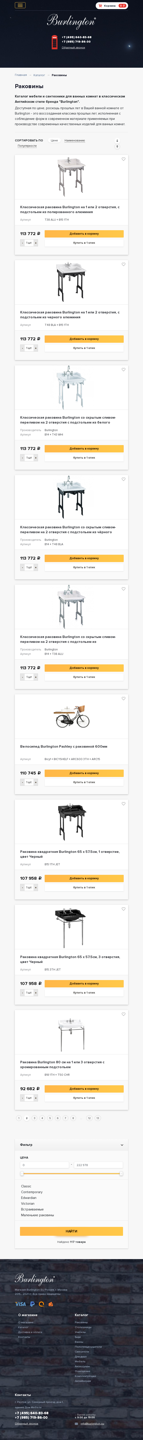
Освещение (82, 1371)
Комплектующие (85, 1376)
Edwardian (28, 1198)
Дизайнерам (83, 1381)
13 (98, 1118)
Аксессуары (82, 1366)
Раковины (81, 1322)
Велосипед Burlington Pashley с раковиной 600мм (63, 746)
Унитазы (80, 1332)
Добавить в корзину (84, 234)
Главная (21, 75)
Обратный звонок (73, 47)
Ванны (79, 1342)
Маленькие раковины (37, 1215)
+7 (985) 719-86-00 (76, 42)
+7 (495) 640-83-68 (76, 37)
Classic (26, 1186)
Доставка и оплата (30, 1332)
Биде (78, 1337)
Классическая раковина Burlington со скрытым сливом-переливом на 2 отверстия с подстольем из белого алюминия (68, 422)
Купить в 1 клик (84, 243)
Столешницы (83, 1327)
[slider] (22, 1173)
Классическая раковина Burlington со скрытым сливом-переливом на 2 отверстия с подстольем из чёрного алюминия (68, 532)
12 (89, 1118)
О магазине (26, 1322)
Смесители (82, 1351)
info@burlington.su (92, 1423)
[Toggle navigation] (20, 5)
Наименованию (75, 140)
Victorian (27, 1204)
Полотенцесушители (88, 1347)
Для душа (81, 1356)
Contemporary (31, 1192)
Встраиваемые (32, 1209)
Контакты (24, 1337)
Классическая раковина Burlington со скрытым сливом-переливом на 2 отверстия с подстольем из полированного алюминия (68, 642)
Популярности (27, 146)
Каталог (39, 75)
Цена (24, 1157)
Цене (54, 140)
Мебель (80, 1361)
